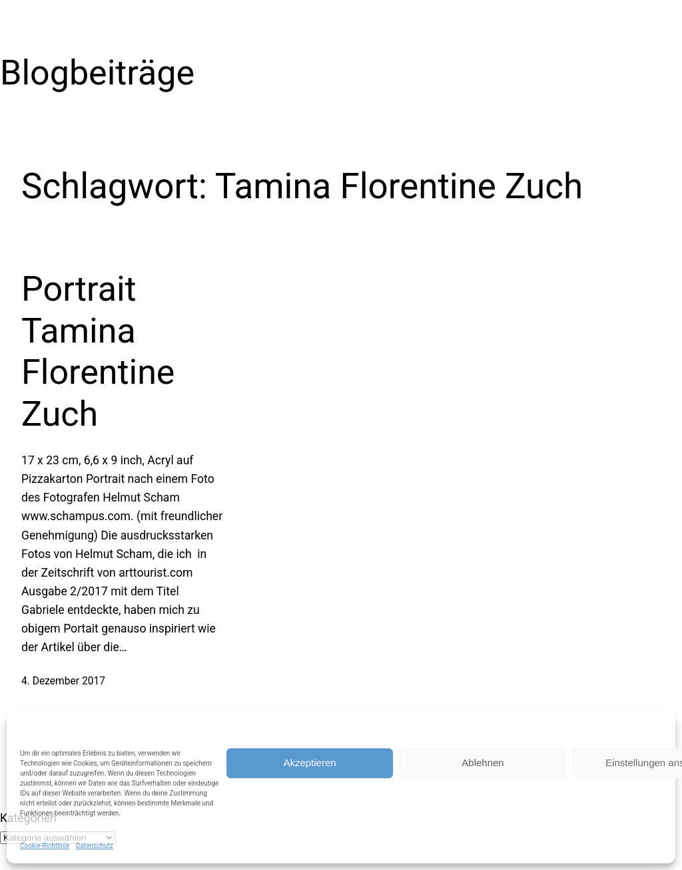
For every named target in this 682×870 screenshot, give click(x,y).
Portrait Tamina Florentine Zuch (97, 351)
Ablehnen (483, 762)
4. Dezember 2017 (63, 681)
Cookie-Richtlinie (44, 845)
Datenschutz (94, 845)
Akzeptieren (309, 762)
